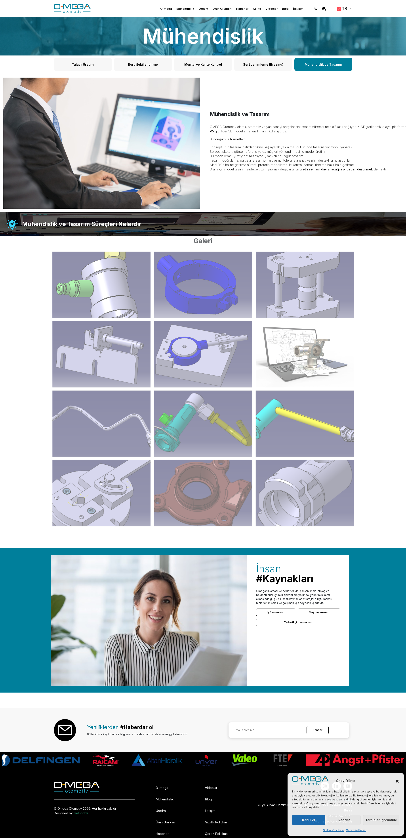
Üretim (203, 8)
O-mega (166, 8)
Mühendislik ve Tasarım (323, 64)
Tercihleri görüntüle (381, 820)
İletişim (298, 8)
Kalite (257, 8)
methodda (81, 813)
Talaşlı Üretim (83, 64)
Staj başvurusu (319, 612)
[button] (397, 781)
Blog (285, 8)
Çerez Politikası (356, 830)
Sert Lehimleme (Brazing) (263, 64)
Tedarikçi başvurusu (298, 622)
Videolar (271, 8)
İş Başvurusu (275, 612)
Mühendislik (185, 8)
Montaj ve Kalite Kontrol (203, 64)
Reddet (344, 820)
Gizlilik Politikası (333, 830)
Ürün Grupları (222, 8)
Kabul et (308, 820)
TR (342, 8)
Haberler (242, 8)
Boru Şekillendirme (143, 64)
